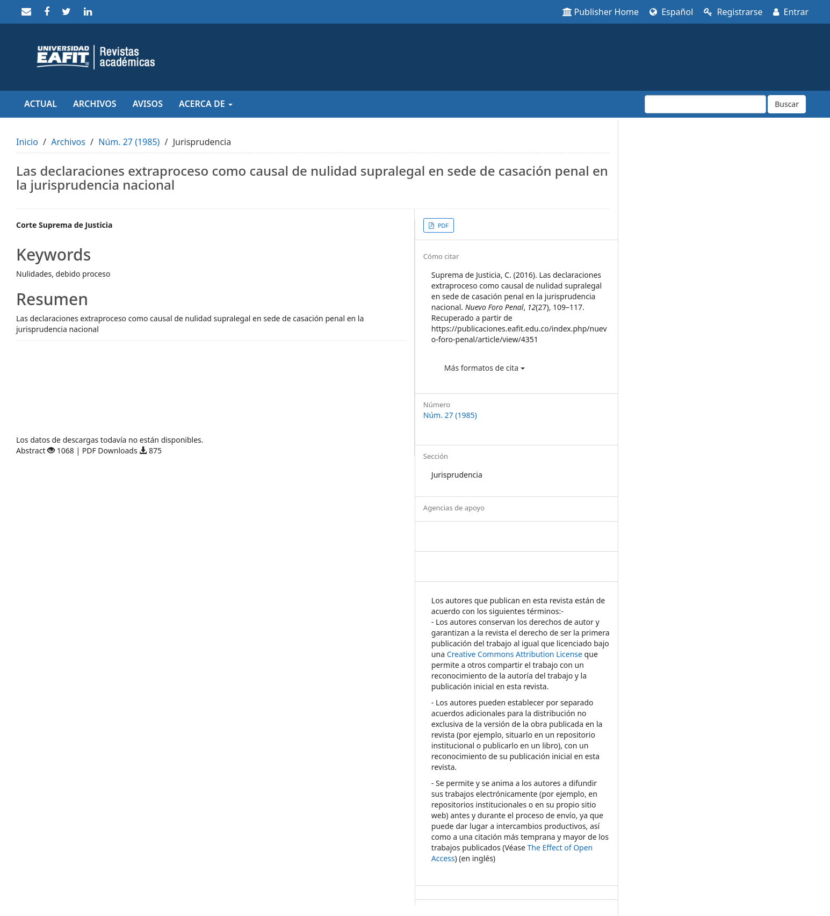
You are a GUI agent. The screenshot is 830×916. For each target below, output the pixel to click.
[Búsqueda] (705, 104)
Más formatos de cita (484, 368)
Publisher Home (600, 12)
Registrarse (733, 12)
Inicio (27, 142)
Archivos (95, 104)
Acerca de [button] (206, 104)
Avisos (148, 104)
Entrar (791, 12)
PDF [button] (442, 225)
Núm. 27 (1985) (129, 142)
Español (671, 12)
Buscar (787, 104)
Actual (40, 104)
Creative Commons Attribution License (514, 654)
